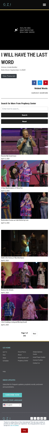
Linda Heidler (12, 67)
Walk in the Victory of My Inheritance (12, 258)
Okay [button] (24, 430)
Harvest (35, 93)
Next (34, 334)
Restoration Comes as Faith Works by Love (14, 220)
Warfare (44, 93)
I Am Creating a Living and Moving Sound (14, 322)
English (7, 405)
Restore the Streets (7, 290)
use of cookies (14, 425)
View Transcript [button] (9, 76)
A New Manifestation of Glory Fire (12, 188)
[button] (44, 4)
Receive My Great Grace (8, 156)
